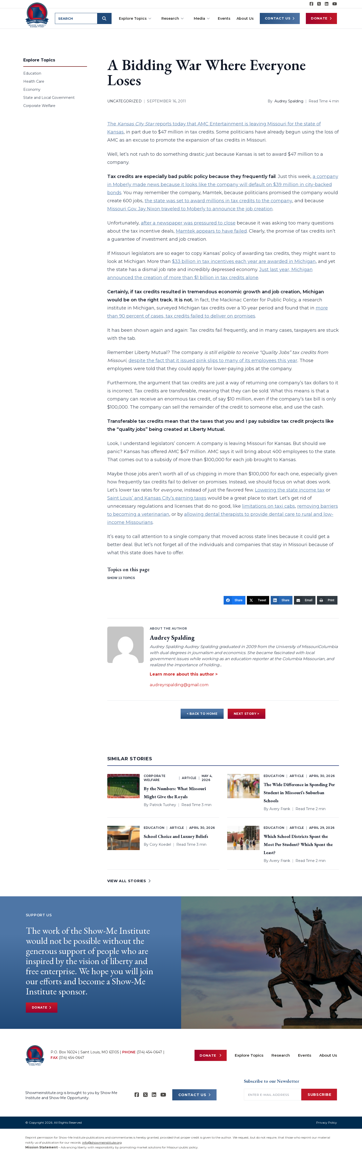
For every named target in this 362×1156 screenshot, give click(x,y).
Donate (321, 18)
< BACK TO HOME (202, 714)
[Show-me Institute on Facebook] (311, 4)
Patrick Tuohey (163, 805)
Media (202, 18)
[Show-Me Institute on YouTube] (334, 4)
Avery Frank (279, 809)
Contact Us (280, 18)
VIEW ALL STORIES (129, 881)
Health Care (33, 81)
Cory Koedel (160, 844)
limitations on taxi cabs (268, 506)
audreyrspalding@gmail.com (179, 684)
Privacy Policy (326, 1122)
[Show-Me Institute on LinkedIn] (326, 4)
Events (224, 18)
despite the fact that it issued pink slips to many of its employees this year (213, 360)
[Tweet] (258, 600)
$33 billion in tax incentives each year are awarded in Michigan (244, 261)
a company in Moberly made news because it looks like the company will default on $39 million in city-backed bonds (222, 184)
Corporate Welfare (39, 105)
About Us (245, 18)
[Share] (234, 600)
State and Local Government (49, 97)
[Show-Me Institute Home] (37, 15)
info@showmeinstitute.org (102, 1142)
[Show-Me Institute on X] (319, 4)
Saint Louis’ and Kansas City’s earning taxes (156, 498)
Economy (31, 89)
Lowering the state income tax (290, 490)
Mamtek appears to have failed (211, 231)
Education (32, 73)
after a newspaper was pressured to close (188, 223)
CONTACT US (194, 1095)
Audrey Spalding (288, 101)
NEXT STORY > (246, 714)
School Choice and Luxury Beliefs (176, 836)
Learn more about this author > (184, 674)
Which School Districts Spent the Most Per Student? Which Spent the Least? (298, 844)
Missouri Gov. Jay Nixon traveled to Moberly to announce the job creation (190, 209)
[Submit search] (104, 18)
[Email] (304, 600)
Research (172, 18)
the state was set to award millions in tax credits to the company (218, 201)
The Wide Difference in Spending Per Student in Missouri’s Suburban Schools (299, 793)
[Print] (327, 600)
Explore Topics (135, 18)
